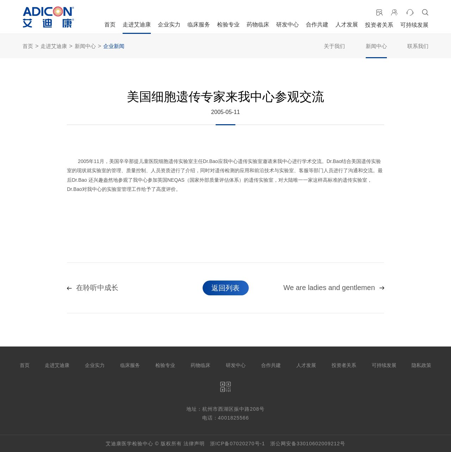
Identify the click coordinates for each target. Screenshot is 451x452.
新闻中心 (85, 46)
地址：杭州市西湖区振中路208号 (225, 409)
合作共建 (317, 25)
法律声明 (194, 443)
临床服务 (198, 25)
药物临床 (258, 25)
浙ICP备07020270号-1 (237, 443)
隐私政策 (421, 365)
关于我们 (334, 46)
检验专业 (228, 25)
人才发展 (346, 25)
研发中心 (287, 25)
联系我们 (417, 46)
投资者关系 (379, 25)
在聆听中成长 (92, 288)
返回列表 (225, 288)
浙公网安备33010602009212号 (307, 443)
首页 (110, 25)
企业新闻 (113, 46)
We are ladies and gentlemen (333, 288)
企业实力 (169, 25)
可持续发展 (414, 25)
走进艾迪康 (137, 25)
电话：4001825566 (225, 418)
